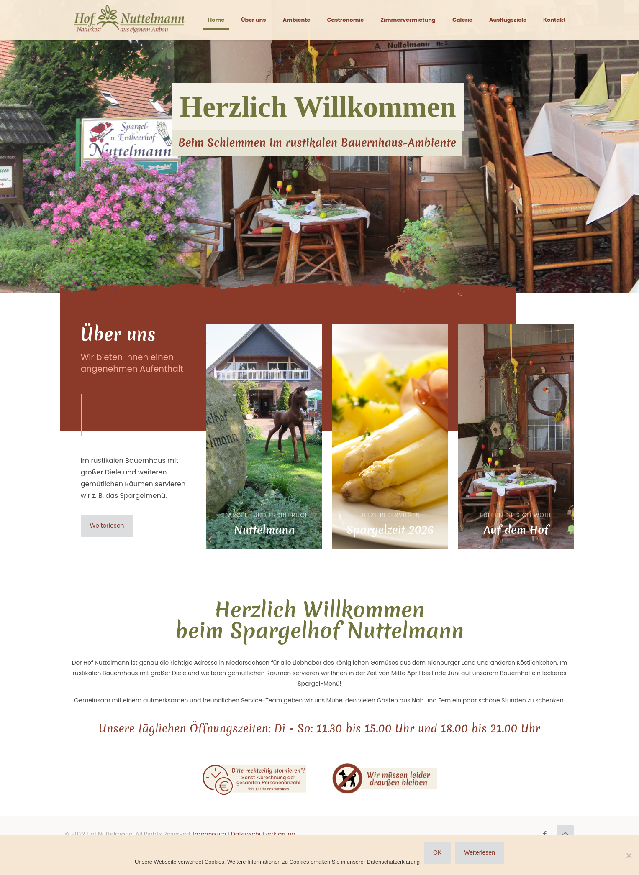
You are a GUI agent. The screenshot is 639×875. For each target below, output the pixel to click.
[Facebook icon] (545, 833)
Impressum (209, 834)
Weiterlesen (479, 852)
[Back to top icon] (565, 834)
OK (437, 852)
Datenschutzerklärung (263, 834)
